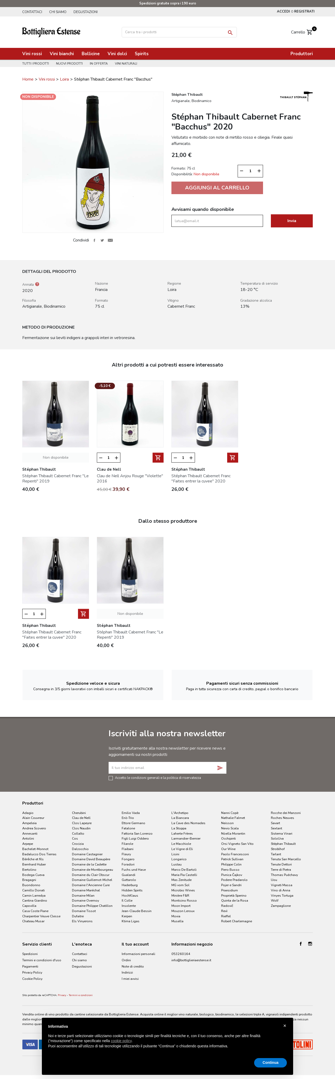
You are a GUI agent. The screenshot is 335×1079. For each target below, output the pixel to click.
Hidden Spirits (132, 890)
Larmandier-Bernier (185, 838)
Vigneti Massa (281, 885)
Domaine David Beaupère (91, 859)
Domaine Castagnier (87, 854)
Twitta (102, 240)
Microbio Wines (183, 890)
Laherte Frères (182, 833)
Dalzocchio (80, 849)
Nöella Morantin (233, 833)
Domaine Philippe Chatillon (92, 905)
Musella (177, 921)
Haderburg (130, 885)
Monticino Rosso (184, 900)
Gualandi (128, 875)
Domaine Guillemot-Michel (92, 880)
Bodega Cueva (33, 875)
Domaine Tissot (84, 911)
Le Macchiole (181, 843)
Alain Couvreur (33, 818)
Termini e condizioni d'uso (41, 960)
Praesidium (229, 890)
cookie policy (121, 1041)
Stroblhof (278, 849)
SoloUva (277, 838)
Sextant (276, 828)
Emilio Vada (131, 813)
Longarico (179, 859)
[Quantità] (250, 171)
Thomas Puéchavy (284, 875)
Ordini (126, 960)
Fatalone (128, 828)
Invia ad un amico (110, 240)
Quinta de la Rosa (234, 900)
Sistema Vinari (281, 833)
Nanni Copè (229, 813)
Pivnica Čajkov (231, 875)
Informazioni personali (138, 954)
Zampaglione (281, 905)
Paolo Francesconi (235, 854)
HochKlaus (130, 895)
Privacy (62, 995)
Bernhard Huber (34, 864)
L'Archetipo (179, 813)
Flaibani (127, 849)
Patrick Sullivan (232, 859)
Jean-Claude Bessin (137, 911)
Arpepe (27, 843)
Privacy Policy (32, 972)
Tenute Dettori (281, 864)
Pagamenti (30, 966)
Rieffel (226, 916)
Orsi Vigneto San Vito (237, 843)
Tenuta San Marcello (286, 859)
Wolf (274, 900)
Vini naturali (126, 63)
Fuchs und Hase (134, 869)
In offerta (99, 63)
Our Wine (228, 849)
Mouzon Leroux (183, 911)
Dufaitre (78, 916)
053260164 (180, 954)
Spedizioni (30, 954)
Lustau (176, 864)
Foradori (128, 864)
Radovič (227, 905)
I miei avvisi (130, 978)
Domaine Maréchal (86, 890)
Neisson (227, 823)
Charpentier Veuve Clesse (41, 916)
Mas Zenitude (181, 880)
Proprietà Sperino (234, 895)
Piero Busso (230, 869)
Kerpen (127, 916)
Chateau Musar (33, 921)
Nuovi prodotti (69, 63)
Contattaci (32, 12)
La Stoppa (178, 828)
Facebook (300, 943)
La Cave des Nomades (188, 823)
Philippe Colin (231, 864)
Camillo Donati (33, 890)
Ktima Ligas (130, 921)
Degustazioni (86, 12)
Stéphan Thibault (283, 843)
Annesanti (29, 833)
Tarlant (276, 854)
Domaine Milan (83, 895)
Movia (175, 916)
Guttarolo (129, 880)
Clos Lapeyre (82, 823)
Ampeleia (29, 823)
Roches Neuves (282, 818)
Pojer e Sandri (231, 885)
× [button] (284, 1026)
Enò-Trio (128, 818)
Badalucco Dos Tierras (39, 854)
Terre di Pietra (281, 869)
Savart (275, 823)
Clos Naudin (81, 828)
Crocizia (78, 843)
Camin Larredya (34, 895)
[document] (167, 1040)
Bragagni (29, 880)
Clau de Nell (81, 818)
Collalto (78, 833)
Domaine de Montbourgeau (92, 869)
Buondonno (31, 885)
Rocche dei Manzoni (286, 813)
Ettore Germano (133, 823)
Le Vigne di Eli (182, 849)
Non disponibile (56, 457)
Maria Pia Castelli (184, 875)
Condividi (94, 240)
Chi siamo (57, 12)
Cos (75, 838)
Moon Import (181, 905)
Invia (291, 221)
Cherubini (79, 813)
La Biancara (180, 818)
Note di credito (133, 966)
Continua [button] (270, 1062)
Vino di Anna (280, 890)
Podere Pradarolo (234, 880)
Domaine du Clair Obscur (90, 875)
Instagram (310, 943)
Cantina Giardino (34, 900)
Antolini (28, 838)
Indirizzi (127, 972)
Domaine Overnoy (85, 900)
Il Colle (127, 900)
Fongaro (128, 859)
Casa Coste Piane (35, 911)
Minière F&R (180, 895)
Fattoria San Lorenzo (137, 833)
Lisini (175, 854)
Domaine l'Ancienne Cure (91, 885)
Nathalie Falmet (233, 818)
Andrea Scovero (34, 828)
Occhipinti (228, 838)
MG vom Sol (180, 885)
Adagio (28, 813)
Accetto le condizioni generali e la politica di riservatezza (158, 777)
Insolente (129, 905)
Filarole (127, 843)
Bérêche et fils (33, 859)
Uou (274, 880)
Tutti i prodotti (35, 63)
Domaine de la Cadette (89, 864)
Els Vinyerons (82, 921)
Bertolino (29, 869)
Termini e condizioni (81, 995)
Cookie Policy (32, 978)
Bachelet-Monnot (35, 849)
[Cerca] (179, 32)
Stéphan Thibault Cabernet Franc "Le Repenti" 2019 (55, 478)
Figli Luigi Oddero (135, 838)
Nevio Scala (230, 828)
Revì (224, 911)
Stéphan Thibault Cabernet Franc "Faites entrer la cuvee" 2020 (201, 478)
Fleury (126, 854)
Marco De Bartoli (184, 869)
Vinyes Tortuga (282, 895)
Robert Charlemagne (236, 921)
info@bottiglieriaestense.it (191, 960)
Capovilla (29, 905)
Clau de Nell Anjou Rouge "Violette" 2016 (130, 478)
